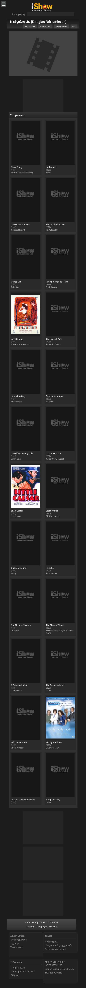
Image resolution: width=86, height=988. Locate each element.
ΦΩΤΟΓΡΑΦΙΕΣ (61, 26)
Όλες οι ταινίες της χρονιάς (58, 945)
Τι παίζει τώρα (17, 967)
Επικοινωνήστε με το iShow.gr (41, 922)
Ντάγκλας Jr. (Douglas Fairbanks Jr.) (38, 21)
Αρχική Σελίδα (17, 935)
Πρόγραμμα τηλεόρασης (22, 971)
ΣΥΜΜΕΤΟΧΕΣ (45, 26)
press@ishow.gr (66, 968)
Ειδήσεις (14, 975)
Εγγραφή (14, 943)
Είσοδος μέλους (18, 939)
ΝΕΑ (74, 26)
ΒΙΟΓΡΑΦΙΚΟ (30, 26)
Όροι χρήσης (16, 947)
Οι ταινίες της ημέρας (55, 949)
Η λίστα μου (51, 941)
